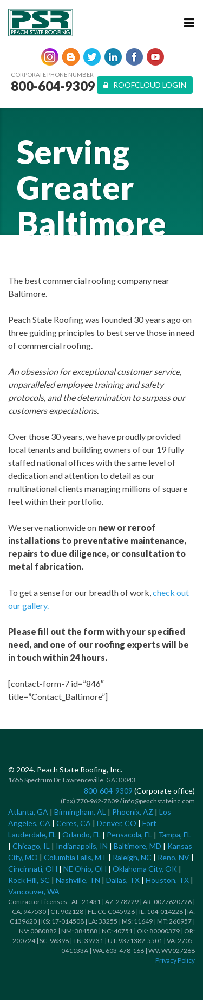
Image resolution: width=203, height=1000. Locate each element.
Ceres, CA (73, 823)
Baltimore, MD (137, 845)
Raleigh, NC (132, 857)
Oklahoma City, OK (145, 868)
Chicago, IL (31, 845)
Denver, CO (116, 823)
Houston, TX (167, 880)
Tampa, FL (174, 834)
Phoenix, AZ (132, 811)
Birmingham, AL (80, 811)
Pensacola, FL (129, 834)
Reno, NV (173, 857)
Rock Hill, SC (29, 880)
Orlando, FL (81, 834)
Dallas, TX (123, 880)
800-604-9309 (53, 86)
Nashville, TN (78, 880)
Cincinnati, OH (32, 868)
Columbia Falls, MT (75, 857)
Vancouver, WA (34, 891)
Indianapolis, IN (82, 845)
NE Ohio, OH (85, 868)
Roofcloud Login (144, 84)
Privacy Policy (175, 960)
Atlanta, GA (28, 811)
